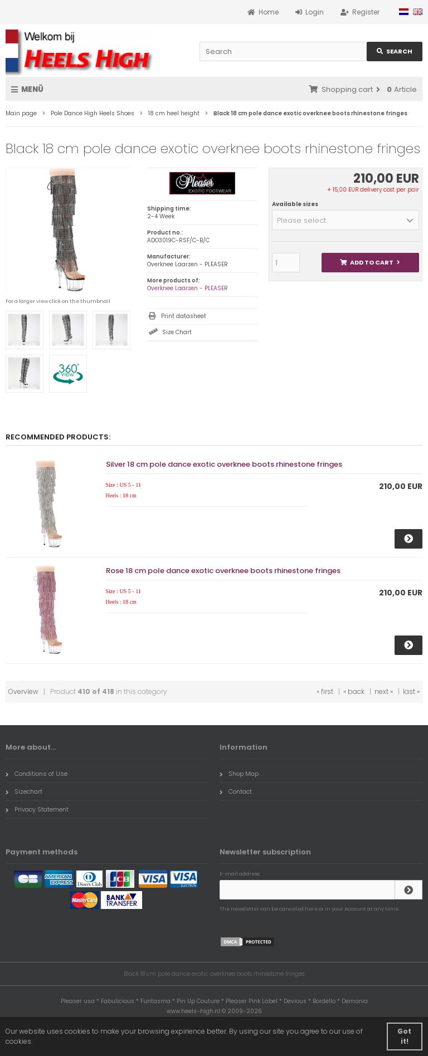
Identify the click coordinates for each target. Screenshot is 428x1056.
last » (411, 691)
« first (325, 691)
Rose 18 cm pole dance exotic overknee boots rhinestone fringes (223, 570)
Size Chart (177, 332)
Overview (23, 691)
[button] (345, 220)
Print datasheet (183, 316)
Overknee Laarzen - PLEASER (187, 288)
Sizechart (24, 791)
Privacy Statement (37, 809)
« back (353, 691)
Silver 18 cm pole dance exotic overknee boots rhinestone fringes (224, 464)
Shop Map (239, 773)
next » (383, 691)
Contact (236, 791)
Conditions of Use (36, 773)
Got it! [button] (404, 1036)
